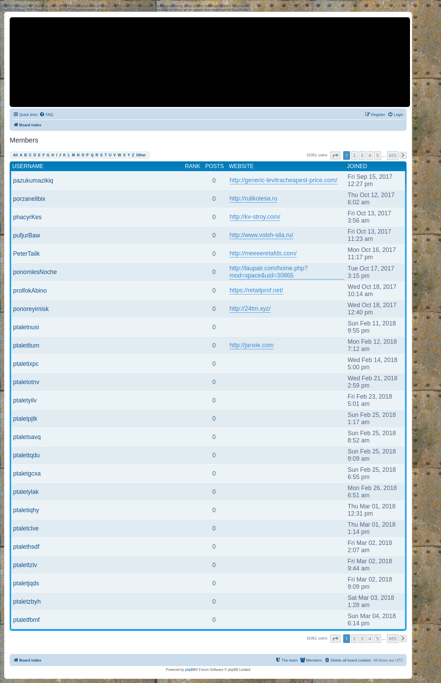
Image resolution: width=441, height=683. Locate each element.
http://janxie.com (251, 345)
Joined (357, 166)
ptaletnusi (26, 327)
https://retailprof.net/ (256, 290)
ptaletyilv (25, 400)
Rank (192, 166)
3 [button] (362, 155)
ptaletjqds (26, 583)
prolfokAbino (30, 290)
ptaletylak (26, 491)
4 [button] (370, 155)
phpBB (190, 670)
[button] (335, 155)
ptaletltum (26, 345)
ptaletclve (26, 528)
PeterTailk (26, 253)
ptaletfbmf (26, 619)
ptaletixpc (26, 363)
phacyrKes (27, 217)
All (15, 155)
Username (28, 166)
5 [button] (377, 155)
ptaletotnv (26, 382)
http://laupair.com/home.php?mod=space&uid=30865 (268, 272)
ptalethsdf (26, 546)
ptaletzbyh (27, 601)
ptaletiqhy (26, 510)
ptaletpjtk (25, 418)
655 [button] (393, 155)
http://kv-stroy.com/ (254, 216)
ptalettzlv (25, 565)
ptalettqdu (26, 455)
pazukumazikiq (33, 180)
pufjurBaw (26, 235)
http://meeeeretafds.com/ (263, 253)
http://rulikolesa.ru (253, 198)
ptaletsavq (27, 436)
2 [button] (354, 155)
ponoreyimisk (31, 308)
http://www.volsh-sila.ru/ (261, 235)
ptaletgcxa (27, 473)
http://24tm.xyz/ (249, 308)
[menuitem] (46, 114)
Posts (214, 166)
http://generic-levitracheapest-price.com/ (283, 180)
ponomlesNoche (35, 272)
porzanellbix (29, 198)
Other (141, 155)
